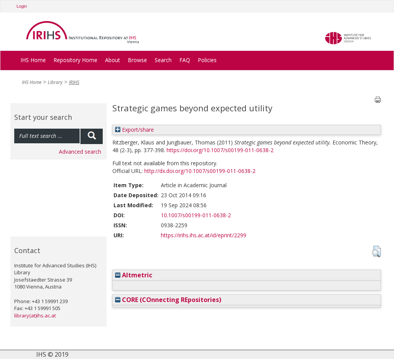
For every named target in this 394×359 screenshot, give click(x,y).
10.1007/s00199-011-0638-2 (196, 215)
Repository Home (75, 60)
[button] (376, 251)
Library (55, 82)
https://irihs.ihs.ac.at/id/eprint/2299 (203, 235)
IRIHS (74, 82)
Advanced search (80, 151)
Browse (137, 60)
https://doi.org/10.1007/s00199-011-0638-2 (220, 150)
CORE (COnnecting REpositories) (168, 299)
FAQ (184, 60)
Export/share (134, 129)
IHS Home (33, 60)
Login (22, 6)
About (112, 60)
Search (163, 60)
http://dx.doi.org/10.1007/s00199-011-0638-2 (199, 170)
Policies (207, 60)
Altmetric (133, 275)
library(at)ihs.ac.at (35, 315)
